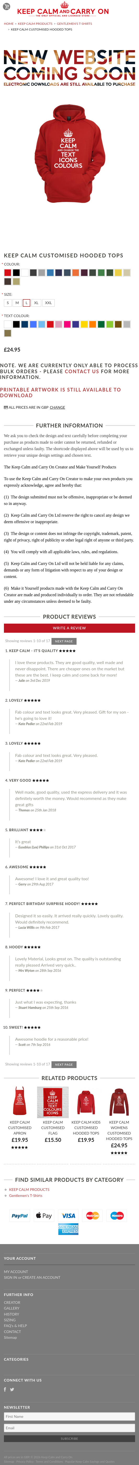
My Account (16, 1271)
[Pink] (59, 324)
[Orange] (76, 272)
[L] (26, 302)
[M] (17, 302)
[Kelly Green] (101, 272)
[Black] (17, 272)
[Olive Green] (93, 272)
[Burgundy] (84, 272)
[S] (8, 302)
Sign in (10, 1277)
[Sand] (16, 281)
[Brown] (8, 281)
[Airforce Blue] (67, 272)
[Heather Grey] (42, 272)
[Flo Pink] (67, 324)
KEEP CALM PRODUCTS (35, 24)
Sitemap (10, 1337)
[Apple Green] (110, 324)
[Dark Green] (101, 324)
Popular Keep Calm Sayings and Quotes (90, 1461)
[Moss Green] (110, 272)
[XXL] (48, 302)
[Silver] (127, 324)
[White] (25, 272)
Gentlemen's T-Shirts (74, 24)
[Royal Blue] (34, 324)
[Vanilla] (127, 272)
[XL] (36, 302)
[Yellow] (118, 272)
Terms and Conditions (49, 1461)
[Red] (8, 272)
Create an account (41, 1277)
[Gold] (7, 332)
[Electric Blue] (51, 272)
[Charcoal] (34, 272)
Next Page (64, 641)
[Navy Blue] (59, 272)
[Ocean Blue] (42, 324)
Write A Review (69, 628)
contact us (82, 371)
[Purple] (76, 324)
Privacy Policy (24, 1461)
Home (9, 24)
